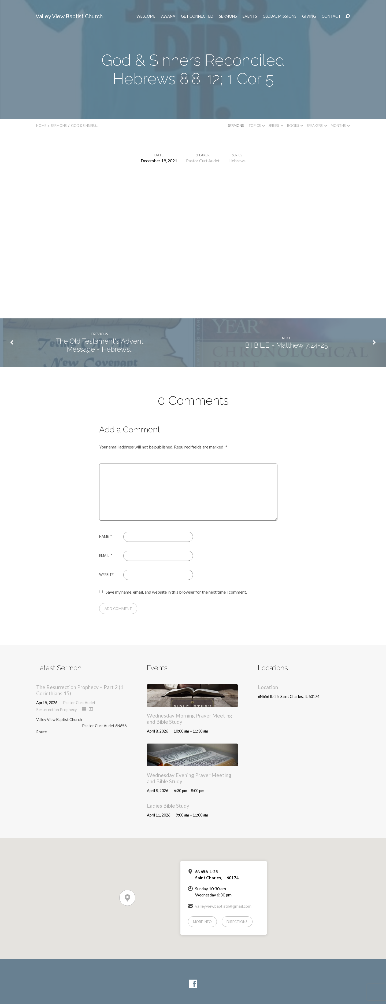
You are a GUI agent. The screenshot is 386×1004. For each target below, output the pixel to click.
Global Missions (279, 16)
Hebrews (237, 160)
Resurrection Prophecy (56, 709)
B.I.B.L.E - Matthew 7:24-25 (286, 345)
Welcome (145, 16)
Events (250, 16)
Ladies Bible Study (168, 806)
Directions (237, 922)
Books (295, 125)
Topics (256, 125)
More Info (202, 922)
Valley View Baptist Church (69, 16)
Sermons (228, 16)
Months (340, 125)
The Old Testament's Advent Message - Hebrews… (99, 345)
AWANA (168, 16)
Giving (309, 16)
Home (41, 125)
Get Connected (197, 16)
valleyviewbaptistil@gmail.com (223, 906)
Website (106, 574)
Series (276, 125)
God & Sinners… (84, 125)
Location (268, 687)
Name (105, 536)
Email (105, 555)
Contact (331, 16)
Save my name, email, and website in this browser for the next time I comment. (176, 591)
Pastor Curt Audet (203, 160)
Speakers (317, 125)
